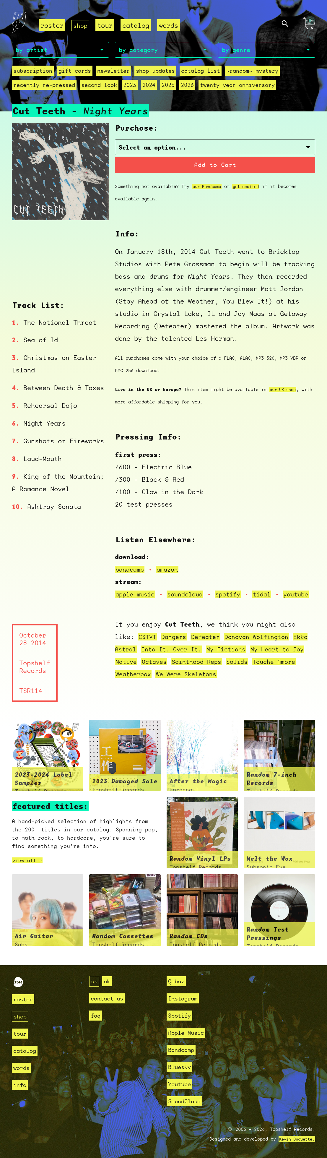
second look (99, 85)
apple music (136, 589)
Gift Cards (74, 71)
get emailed (251, 182)
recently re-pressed (44, 85)
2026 (187, 85)
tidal (270, 589)
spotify (235, 589)
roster (52, 25)
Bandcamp (183, 1050)
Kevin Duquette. (295, 1139)
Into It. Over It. (195, 656)
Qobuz (177, 981)
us (95, 981)
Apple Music (189, 1033)
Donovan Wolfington (265, 644)
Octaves (184, 669)
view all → (28, 868)
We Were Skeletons (215, 681)
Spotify (181, 1015)
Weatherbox (158, 681)
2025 (168, 85)
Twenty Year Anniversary (237, 85)
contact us (110, 998)
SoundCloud (187, 1101)
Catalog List (200, 71)
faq (96, 1015)
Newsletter (113, 71)
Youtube (181, 1084)
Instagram (185, 998)
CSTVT (148, 644)
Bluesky (181, 1067)
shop (81, 25)
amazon (170, 564)
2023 (129, 85)
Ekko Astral (136, 656)
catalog (136, 25)
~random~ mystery (252, 71)
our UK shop (284, 385)
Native (154, 669)
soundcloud (189, 589)
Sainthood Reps (230, 669)
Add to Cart (215, 159)
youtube (136, 601)
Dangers (176, 644)
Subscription (32, 71)
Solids (273, 669)
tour (106, 25)
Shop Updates (155, 71)
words (169, 25)
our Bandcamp (208, 182)
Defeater (210, 644)
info (21, 1085)
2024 (148, 85)
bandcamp (130, 564)
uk (109, 981)
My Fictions (254, 656)
